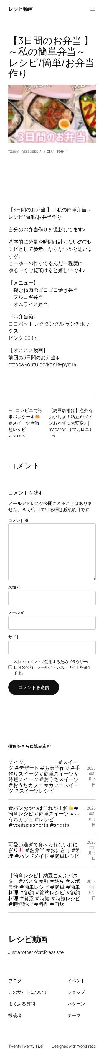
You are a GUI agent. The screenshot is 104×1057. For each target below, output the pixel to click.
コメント (18, 520)
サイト (14, 636)
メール (16, 612)
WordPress (86, 1046)
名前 (14, 587)
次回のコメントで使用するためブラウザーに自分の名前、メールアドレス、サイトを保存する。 (52, 667)
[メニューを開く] (92, 9)
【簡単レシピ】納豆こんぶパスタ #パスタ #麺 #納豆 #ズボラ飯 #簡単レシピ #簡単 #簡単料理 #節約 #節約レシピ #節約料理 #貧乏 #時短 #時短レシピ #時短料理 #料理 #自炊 (44, 890)
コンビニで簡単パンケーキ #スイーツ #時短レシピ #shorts (26, 423)
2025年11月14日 (91, 776)
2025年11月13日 (91, 816)
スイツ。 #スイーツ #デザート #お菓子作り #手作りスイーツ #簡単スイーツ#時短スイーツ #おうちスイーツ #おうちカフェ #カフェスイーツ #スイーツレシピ (44, 776)
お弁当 (62, 151)
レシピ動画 (20, 9)
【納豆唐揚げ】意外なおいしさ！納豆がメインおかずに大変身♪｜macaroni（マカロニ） (71, 419)
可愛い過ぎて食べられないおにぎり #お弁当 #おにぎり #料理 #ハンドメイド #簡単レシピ (44, 850)
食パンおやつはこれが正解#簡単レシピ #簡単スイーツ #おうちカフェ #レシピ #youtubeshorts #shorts (43, 816)
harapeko (30, 151)
